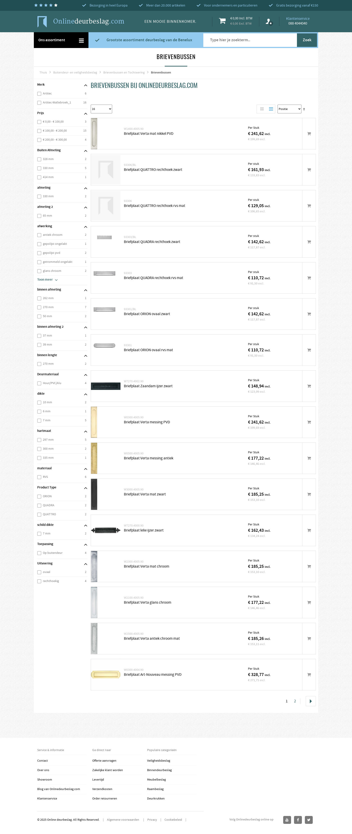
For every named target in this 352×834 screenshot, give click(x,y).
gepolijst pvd (51, 253)
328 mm (48, 159)
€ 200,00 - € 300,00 (55, 140)
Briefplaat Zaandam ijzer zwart (148, 386)
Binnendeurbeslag (159, 770)
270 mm (48, 307)
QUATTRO (49, 514)
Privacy (152, 820)
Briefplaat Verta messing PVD (147, 422)
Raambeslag (155, 789)
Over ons (43, 770)
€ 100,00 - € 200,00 (55, 131)
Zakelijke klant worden (107, 770)
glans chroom (52, 271)
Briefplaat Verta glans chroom (147, 602)
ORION (47, 496)
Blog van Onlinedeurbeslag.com (58, 789)
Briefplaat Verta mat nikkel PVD (148, 133)
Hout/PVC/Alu (52, 383)
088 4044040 (297, 23)
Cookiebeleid (173, 820)
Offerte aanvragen (104, 761)
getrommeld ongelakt (57, 262)
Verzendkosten (102, 789)
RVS (45, 477)
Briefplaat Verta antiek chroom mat (152, 638)
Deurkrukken (156, 799)
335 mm (48, 458)
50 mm (47, 316)
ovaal (46, 572)
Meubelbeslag (156, 780)
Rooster (262, 108)
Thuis (43, 73)
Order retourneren (104, 799)
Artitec (47, 94)
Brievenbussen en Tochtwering (124, 73)
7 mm (47, 420)
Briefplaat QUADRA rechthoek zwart (152, 242)
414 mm (48, 177)
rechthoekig (51, 581)
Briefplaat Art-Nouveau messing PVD (152, 674)
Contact (42, 761)
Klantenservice (47, 799)
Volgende (311, 701)
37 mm (47, 336)
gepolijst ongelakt (55, 244)
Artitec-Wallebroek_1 (57, 103)
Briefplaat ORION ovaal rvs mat (148, 350)
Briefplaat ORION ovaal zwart (147, 314)
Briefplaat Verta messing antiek (148, 458)
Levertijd (98, 780)
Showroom (44, 780)
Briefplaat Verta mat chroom (146, 566)
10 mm (47, 402)
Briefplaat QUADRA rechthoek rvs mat (153, 278)
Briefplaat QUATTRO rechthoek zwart (153, 169)
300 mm (48, 449)
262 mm (48, 298)
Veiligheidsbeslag (158, 761)
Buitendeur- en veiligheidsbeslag (75, 73)
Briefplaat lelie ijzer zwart (144, 530)
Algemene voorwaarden (123, 820)
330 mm (48, 168)
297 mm (48, 440)
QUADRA (48, 505)
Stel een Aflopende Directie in (304, 109)
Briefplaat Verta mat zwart (145, 494)
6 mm (47, 411)
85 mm (47, 216)
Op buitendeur (53, 553)
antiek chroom (53, 235)
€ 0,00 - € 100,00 (53, 122)
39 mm (47, 345)
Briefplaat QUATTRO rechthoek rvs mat (154, 206)
